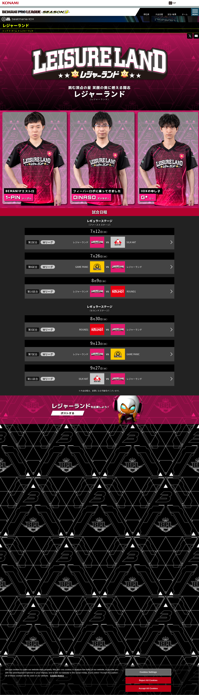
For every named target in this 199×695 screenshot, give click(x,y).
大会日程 (159, 14)
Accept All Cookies (148, 688)
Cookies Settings (148, 672)
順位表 (146, 14)
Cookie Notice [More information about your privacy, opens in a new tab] (57, 676)
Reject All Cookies (148, 680)
